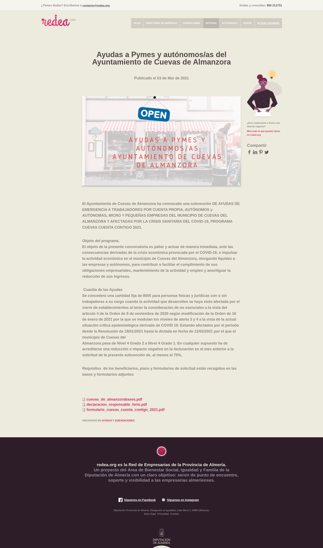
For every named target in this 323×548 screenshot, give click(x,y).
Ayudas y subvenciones (118, 420)
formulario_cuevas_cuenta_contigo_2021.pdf (126, 409)
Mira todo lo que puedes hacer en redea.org (263, 133)
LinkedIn (255, 152)
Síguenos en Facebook (139, 499)
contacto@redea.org (96, 5)
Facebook (249, 152)
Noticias (211, 23)
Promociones (191, 23)
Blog (137, 23)
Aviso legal (150, 514)
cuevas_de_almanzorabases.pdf (115, 399)
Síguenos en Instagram (183, 499)
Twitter (266, 152)
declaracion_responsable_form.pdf (117, 404)
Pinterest (261, 152)
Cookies (174, 514)
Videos (247, 23)
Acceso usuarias (268, 23)
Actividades (230, 23)
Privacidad (163, 514)
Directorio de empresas (161, 23)
